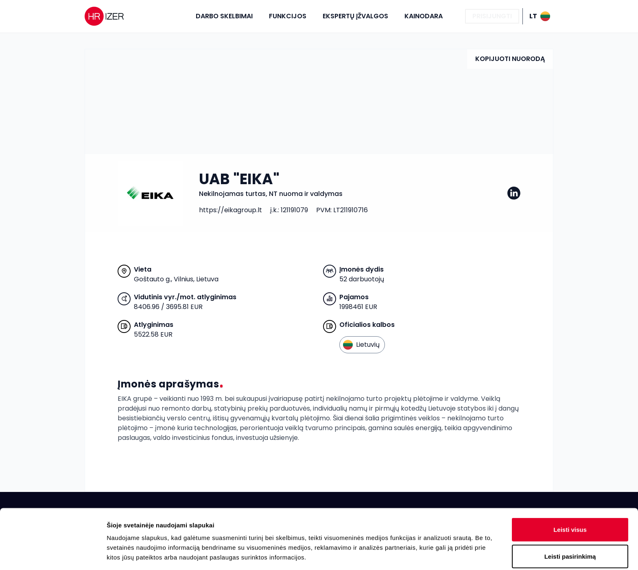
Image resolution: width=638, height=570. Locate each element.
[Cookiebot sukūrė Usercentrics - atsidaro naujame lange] (52, 554)
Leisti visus (570, 469)
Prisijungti (492, 16)
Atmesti (570, 523)
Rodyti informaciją (417, 553)
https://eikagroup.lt (230, 210)
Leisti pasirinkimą (570, 496)
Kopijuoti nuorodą (510, 58)
